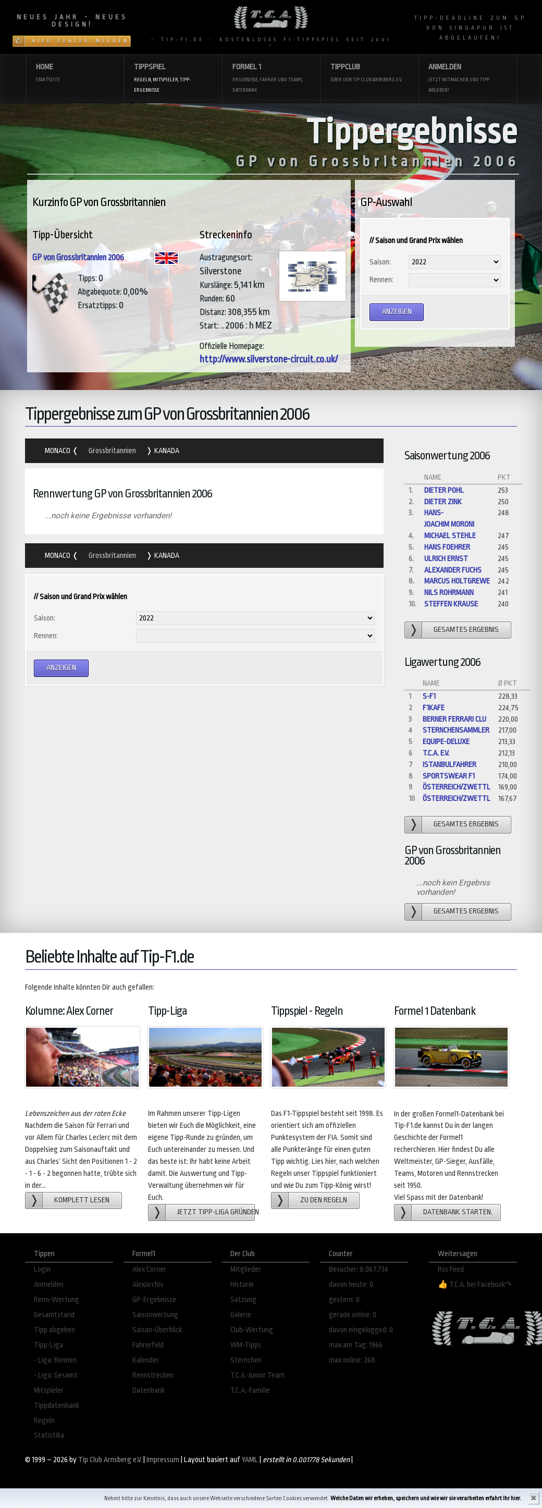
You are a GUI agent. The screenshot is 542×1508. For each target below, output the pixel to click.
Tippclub (369, 74)
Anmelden (467, 79)
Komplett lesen (81, 1200)
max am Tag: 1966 (356, 1345)
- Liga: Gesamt (56, 1375)
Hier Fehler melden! (81, 41)
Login (42, 1269)
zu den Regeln (323, 1200)
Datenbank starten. (457, 1212)
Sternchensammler (456, 730)
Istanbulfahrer (449, 764)
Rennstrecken (153, 1375)
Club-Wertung (251, 1329)
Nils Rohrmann (449, 592)
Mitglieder (245, 1269)
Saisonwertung (155, 1314)
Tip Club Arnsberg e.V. (110, 1459)
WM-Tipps (245, 1345)
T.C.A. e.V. (436, 753)
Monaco (58, 450)
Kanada (166, 450)
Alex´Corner (149, 1269)
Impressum (162, 1459)
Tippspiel (173, 79)
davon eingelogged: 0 (361, 1329)
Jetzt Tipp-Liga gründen (216, 1212)
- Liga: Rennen (55, 1360)
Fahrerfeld (148, 1345)
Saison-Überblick (157, 1329)
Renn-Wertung (56, 1299)
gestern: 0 (344, 1299)
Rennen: (381, 279)
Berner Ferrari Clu (454, 719)
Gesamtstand (54, 1314)
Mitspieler (49, 1390)
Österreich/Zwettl (456, 787)
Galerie (240, 1314)
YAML (250, 1459)
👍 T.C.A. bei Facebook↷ (475, 1284)
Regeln (44, 1420)
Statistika (49, 1435)
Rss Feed (451, 1269)
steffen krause (451, 604)
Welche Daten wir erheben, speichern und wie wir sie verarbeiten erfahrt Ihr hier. (425, 1498)
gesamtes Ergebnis (466, 629)
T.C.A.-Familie (250, 1390)
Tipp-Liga (48, 1345)
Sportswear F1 (449, 776)
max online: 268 (352, 1360)
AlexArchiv (148, 1284)
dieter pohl (444, 490)
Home (75, 74)
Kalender (145, 1360)
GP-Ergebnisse (154, 1299)
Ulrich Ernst (446, 558)
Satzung (243, 1299)
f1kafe (434, 707)
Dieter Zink (443, 501)
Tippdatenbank (56, 1405)
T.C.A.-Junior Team (257, 1375)
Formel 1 (271, 79)
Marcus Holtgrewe (457, 581)
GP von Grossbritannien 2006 (78, 257)
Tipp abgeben (54, 1329)
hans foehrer (447, 547)
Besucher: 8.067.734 (358, 1269)
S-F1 (429, 696)
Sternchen (246, 1360)
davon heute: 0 (351, 1284)
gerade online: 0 (352, 1314)
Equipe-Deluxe (446, 741)
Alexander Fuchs (453, 570)
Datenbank (148, 1390)
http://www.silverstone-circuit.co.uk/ (269, 359)
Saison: (380, 262)
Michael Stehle (450, 535)
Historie (242, 1284)
